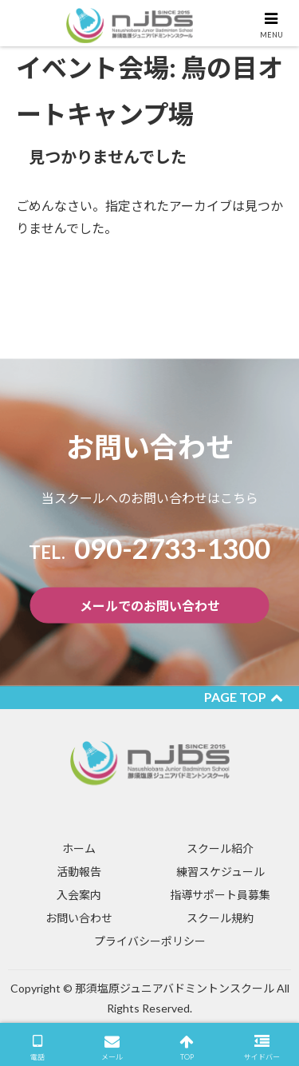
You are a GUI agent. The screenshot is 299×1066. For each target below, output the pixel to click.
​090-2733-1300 (149, 548)
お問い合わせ (78, 918)
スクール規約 (220, 918)
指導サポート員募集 (220, 895)
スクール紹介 (220, 848)
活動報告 (79, 871)
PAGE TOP (243, 696)
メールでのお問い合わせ (150, 605)
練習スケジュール (220, 871)
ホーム (79, 848)
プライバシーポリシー (150, 941)
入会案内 (79, 895)
